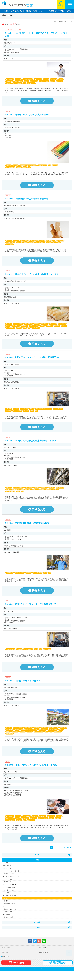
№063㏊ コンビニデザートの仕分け (22, 681)
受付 (5, 906)
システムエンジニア (10, 873)
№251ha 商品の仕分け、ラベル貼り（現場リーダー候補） (32, 274)
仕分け (6, 898)
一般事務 (7, 892)
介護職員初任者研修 (10, 895)
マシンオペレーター (10, 884)
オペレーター (8, 868)
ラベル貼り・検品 (9, 887)
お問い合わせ (5, 956)
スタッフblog (42, 947)
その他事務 (7, 865)
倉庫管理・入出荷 (9, 903)
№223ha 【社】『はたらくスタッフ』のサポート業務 (31, 765)
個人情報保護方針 (43, 952)
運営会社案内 (5, 952)
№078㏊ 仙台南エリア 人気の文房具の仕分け (27, 114)
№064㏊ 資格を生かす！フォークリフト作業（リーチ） (31, 604)
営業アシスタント (9, 911)
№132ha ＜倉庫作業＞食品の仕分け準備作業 (26, 199)
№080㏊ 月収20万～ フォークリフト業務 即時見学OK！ (33, 357)
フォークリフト (9, 879)
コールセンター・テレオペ (12, 871)
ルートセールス (9, 890)
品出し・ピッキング (10, 909)
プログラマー (8, 882)
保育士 (6, 901)
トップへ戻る (69, 953)
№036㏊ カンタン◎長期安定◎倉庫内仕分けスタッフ (31, 440)
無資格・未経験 (9, 917)
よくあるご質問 (6, 947)
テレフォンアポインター (11, 876)
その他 (6, 863)
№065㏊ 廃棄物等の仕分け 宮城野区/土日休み (27, 523)
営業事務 (7, 914)
